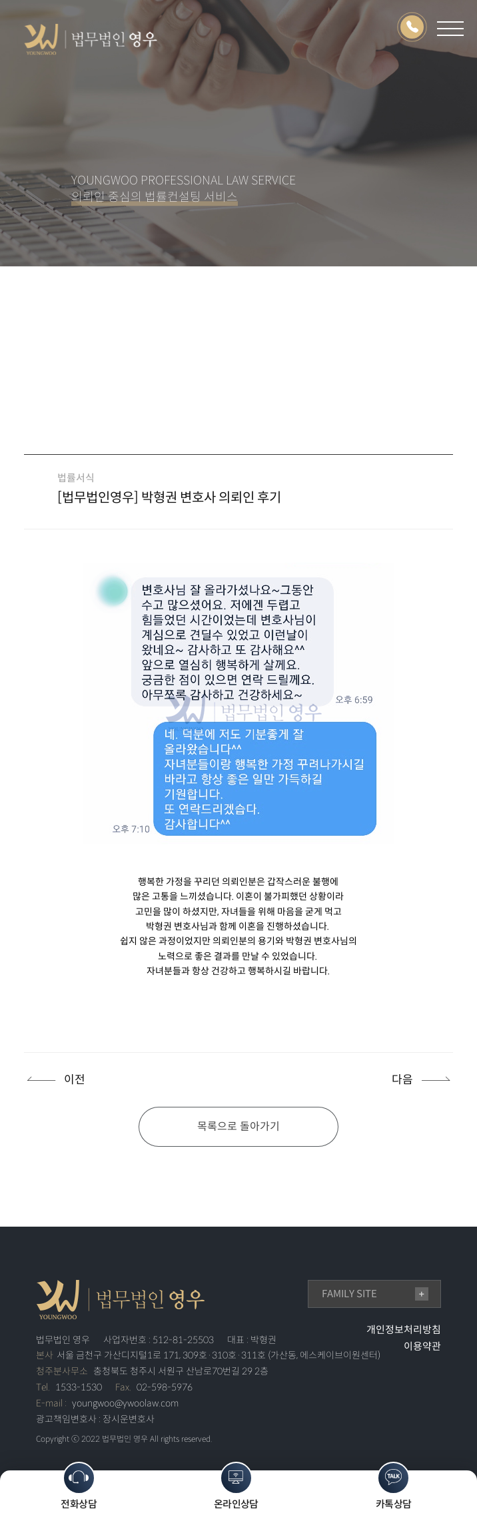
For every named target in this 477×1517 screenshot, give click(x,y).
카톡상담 (394, 1486)
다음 (402, 1080)
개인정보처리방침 (403, 1329)
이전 (74, 1080)
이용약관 (422, 1346)
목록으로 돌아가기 (238, 1126)
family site (349, 1293)
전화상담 (79, 1486)
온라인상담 (236, 1486)
